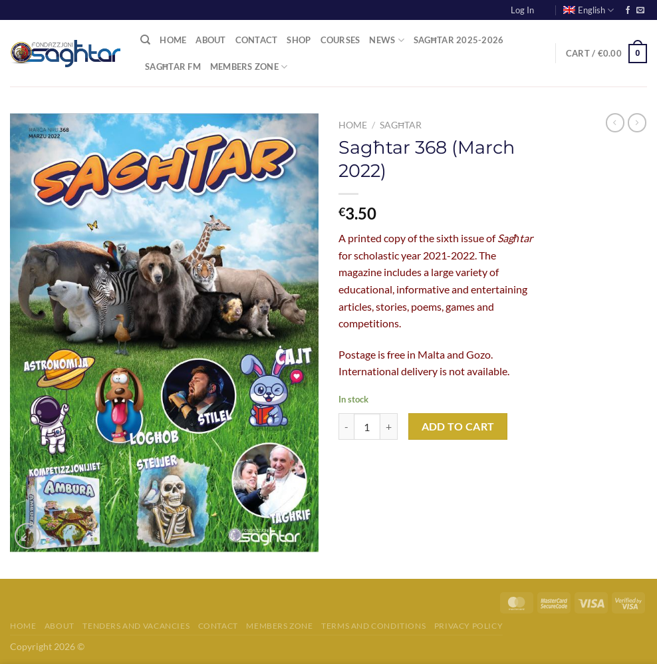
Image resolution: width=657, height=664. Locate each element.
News (386, 40)
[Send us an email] (640, 10)
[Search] (145, 40)
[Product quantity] (367, 426)
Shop (299, 40)
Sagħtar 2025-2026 (459, 40)
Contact (256, 40)
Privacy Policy (468, 626)
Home (173, 40)
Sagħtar (401, 125)
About (210, 40)
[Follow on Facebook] (628, 10)
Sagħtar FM (173, 66)
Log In (522, 10)
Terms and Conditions (373, 626)
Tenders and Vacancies (136, 626)
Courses (340, 40)
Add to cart (458, 426)
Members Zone (249, 67)
